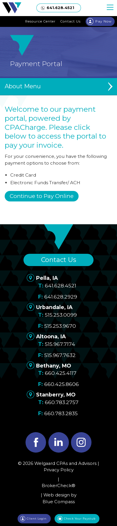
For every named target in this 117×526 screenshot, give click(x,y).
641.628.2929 (60, 297)
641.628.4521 (60, 285)
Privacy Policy (59, 469)
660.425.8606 (61, 384)
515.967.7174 (60, 344)
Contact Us (58, 260)
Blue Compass (59, 501)
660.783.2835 (61, 413)
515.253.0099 (61, 315)
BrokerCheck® (58, 485)
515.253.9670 (60, 326)
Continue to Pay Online (42, 196)
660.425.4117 (61, 373)
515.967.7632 (60, 355)
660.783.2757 (62, 402)
